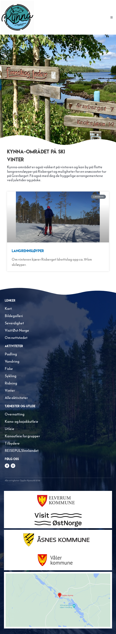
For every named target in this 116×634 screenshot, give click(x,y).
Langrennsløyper (28, 250)
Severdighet (14, 323)
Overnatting (14, 414)
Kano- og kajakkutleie (21, 421)
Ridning (11, 383)
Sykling (10, 376)
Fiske (9, 368)
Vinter (10, 390)
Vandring (12, 361)
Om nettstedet (16, 337)
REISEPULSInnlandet (22, 450)
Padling (11, 354)
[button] (111, 17)
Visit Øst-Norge (17, 330)
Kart (8, 308)
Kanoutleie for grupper (22, 436)
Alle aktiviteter (16, 397)
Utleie (9, 428)
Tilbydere (12, 443)
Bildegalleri (14, 316)
